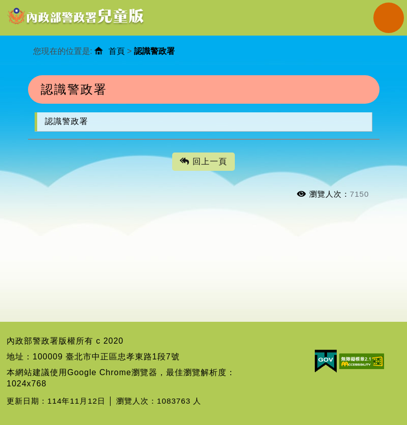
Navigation (388, 18)
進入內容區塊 (26, 5)
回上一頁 (203, 162)
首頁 (116, 51)
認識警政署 (66, 121)
